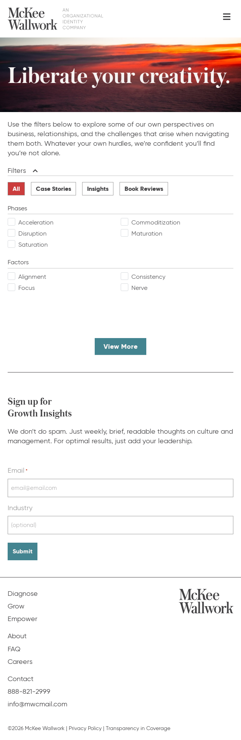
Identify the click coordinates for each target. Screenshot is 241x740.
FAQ (14, 649)
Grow (16, 606)
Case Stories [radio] (53, 189)
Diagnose (23, 593)
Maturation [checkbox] (146, 233)
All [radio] (16, 189)
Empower (22, 619)
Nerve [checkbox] (139, 287)
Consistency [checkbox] (148, 276)
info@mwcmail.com (37, 704)
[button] (34, 170)
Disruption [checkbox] (32, 233)
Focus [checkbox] (26, 287)
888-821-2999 (29, 691)
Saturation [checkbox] (33, 244)
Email (17, 470)
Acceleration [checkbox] (35, 222)
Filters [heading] (17, 170)
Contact (21, 679)
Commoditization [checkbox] (155, 222)
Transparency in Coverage (138, 728)
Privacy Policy (85, 728)
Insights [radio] (97, 189)
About (17, 636)
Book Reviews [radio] (144, 189)
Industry (20, 508)
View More (120, 346)
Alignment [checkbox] (32, 276)
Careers (20, 661)
